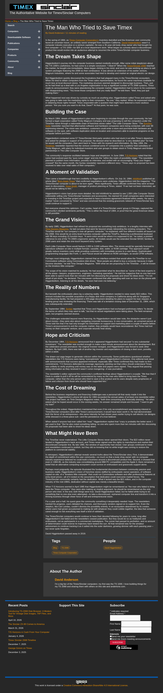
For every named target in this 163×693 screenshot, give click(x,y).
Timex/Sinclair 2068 (136, 66)
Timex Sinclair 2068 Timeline (22, 640)
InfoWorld (137, 178)
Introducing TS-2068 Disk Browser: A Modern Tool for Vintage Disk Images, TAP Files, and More (30, 613)
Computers (25, 31)
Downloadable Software (25, 37)
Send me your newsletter (123, 636)
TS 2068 (65, 548)
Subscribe (117, 642)
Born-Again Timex (66, 181)
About (25, 67)
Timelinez (50, 146)
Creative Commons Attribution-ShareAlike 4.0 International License (95, 685)
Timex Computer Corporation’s (84, 40)
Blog (10, 73)
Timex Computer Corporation (65, 553)
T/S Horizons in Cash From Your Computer (28, 632)
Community (25, 61)
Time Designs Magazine (57, 229)
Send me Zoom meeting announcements (131, 639)
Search (11, 25)
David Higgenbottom (131, 42)
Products (25, 55)
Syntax (69, 309)
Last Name (115, 630)
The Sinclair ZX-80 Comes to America (26, 624)
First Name (115, 624)
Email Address (117, 613)
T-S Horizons (131, 155)
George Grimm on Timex (20, 648)
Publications (25, 43)
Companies (25, 49)
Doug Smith (71, 186)
